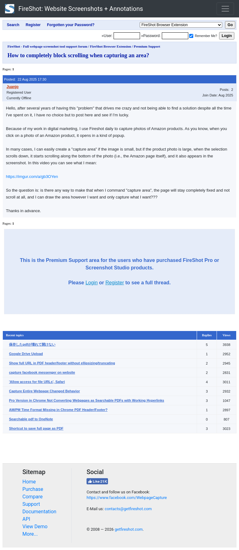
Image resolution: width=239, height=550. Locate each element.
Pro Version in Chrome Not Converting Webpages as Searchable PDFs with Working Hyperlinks (86, 400)
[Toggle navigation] (225, 8)
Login (92, 282)
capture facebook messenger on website (42, 372)
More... (30, 534)
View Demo (35, 526)
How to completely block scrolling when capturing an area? (78, 55)
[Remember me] (191, 36)
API (26, 519)
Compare (32, 497)
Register (114, 282)
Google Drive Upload (26, 354)
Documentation (39, 512)
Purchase (32, 489)
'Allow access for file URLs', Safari (37, 382)
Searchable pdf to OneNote (31, 419)
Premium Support (147, 46)
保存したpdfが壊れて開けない (32, 344)
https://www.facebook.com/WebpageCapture (127, 497)
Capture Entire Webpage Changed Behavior (44, 391)
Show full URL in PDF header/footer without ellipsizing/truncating (62, 363)
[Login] (127, 35)
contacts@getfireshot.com (128, 508)
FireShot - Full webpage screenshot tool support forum (47, 46)
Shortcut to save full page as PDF (36, 428)
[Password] (175, 35)
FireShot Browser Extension (110, 46)
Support (31, 504)
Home (29, 482)
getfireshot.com (129, 529)
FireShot (74, 8)
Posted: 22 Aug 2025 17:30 (25, 79)
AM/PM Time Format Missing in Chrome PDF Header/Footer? (58, 410)
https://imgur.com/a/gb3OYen (32, 176)
